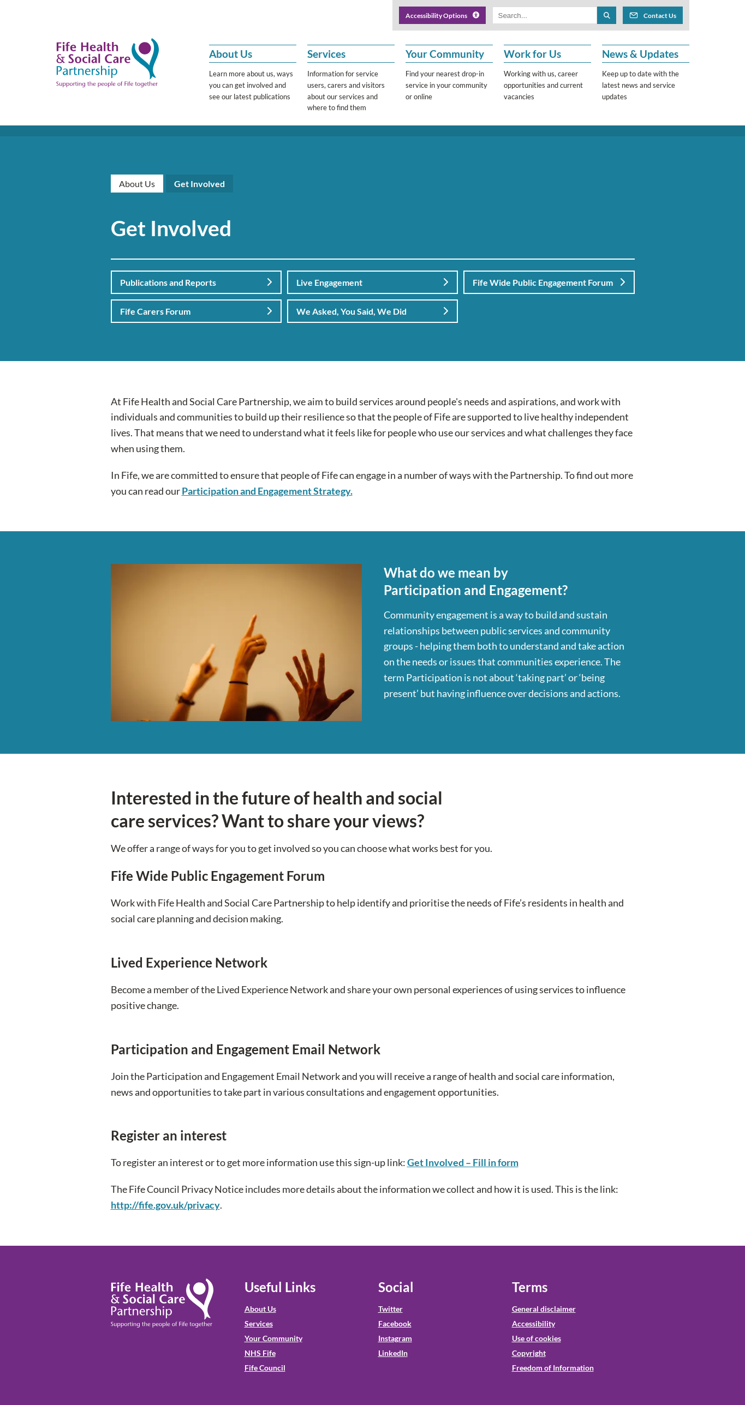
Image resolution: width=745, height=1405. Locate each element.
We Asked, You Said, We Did (372, 311)
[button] (252, 79)
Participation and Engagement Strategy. (267, 491)
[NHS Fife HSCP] (107, 62)
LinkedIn (393, 1353)
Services (259, 1323)
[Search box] (545, 15)
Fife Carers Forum (196, 311)
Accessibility (533, 1323)
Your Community (273, 1338)
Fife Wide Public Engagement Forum (549, 282)
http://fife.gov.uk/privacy (165, 1205)
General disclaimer (544, 1308)
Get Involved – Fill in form (462, 1162)
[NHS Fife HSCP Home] (162, 1303)
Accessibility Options (442, 15)
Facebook (395, 1323)
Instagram (395, 1338)
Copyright (529, 1353)
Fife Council (265, 1367)
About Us (137, 183)
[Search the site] (606, 15)
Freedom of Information (553, 1367)
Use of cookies (536, 1338)
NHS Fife (260, 1353)
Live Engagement (372, 282)
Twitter (390, 1308)
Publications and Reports (196, 282)
